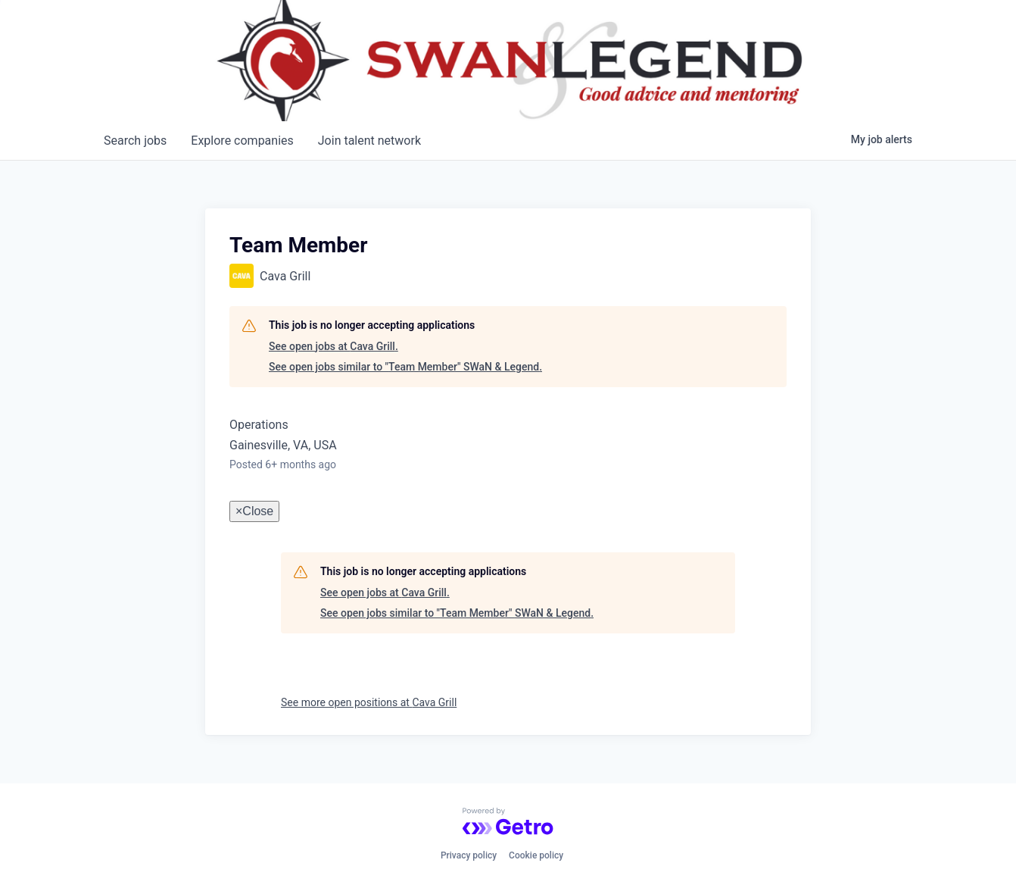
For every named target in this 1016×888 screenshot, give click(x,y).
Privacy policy (469, 855)
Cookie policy (536, 855)
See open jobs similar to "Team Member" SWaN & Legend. (405, 367)
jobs (135, 140)
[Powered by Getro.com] (508, 821)
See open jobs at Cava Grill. (333, 346)
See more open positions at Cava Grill (369, 702)
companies (242, 140)
